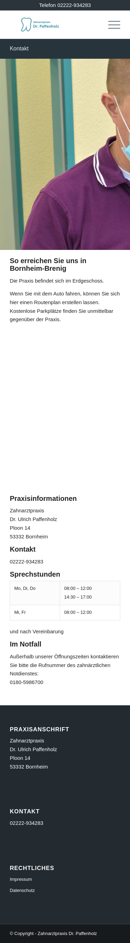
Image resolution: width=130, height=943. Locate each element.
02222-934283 (26, 823)
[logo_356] (54, 25)
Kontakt (19, 48)
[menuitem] (110, 25)
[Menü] (110, 25)
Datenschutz (22, 890)
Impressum (21, 879)
